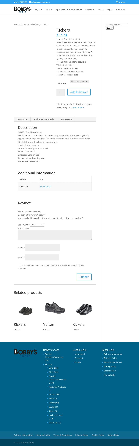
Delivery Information (113, 354)
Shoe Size (62, 83)
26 (47, 186)
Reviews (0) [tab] (66, 119)
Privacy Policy (110, 366)
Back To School (30, 24)
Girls (48, 10)
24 (41, 186)
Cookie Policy (110, 370)
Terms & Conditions (113, 362)
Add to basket (79, 92)
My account (80, 354)
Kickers (88, 10)
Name (21, 247)
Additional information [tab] (44, 119)
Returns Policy (110, 358)
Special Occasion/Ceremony (69, 10)
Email (21, 257)
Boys (37, 10)
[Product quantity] (60, 92)
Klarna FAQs (109, 375)
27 (50, 186)
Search (110, 28)
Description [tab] (22, 119)
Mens (51, 398)
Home (28, 10)
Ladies (52, 402)
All (21, 24)
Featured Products (57, 387)
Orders (78, 362)
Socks (101, 10)
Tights (110, 10)
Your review (24, 228)
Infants (81, 107)
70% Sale (53, 422)
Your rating (24, 224)
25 (44, 186)
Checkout (120, 10)
